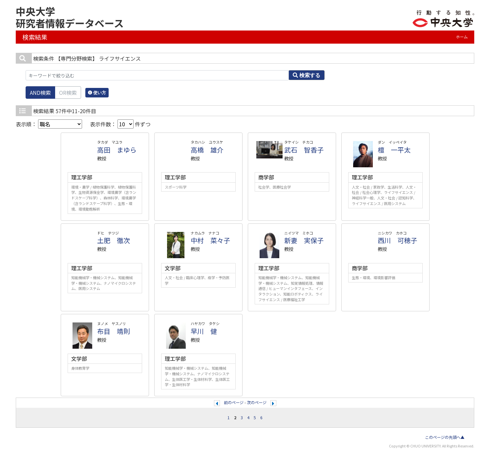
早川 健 (204, 331)
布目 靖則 (113, 331)
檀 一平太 (394, 150)
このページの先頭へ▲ (444, 437)
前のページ (234, 402)
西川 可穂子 (397, 240)
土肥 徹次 (113, 240)
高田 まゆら (117, 150)
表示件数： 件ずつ (120, 124)
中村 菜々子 (210, 240)
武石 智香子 (304, 150)
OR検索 (68, 92)
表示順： (49, 124)
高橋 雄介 (207, 150)
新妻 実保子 (304, 240)
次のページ (256, 402)
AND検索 (40, 92)
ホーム (462, 37)
